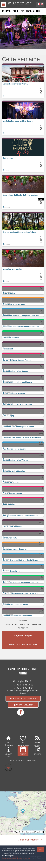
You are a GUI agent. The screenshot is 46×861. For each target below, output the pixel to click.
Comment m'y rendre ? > (30, 840)
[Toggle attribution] (43, 831)
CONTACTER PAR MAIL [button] (23, 704)
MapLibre (38, 832)
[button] (23, 80)
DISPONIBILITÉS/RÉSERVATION (23, 698)
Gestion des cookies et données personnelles (16, 858)
